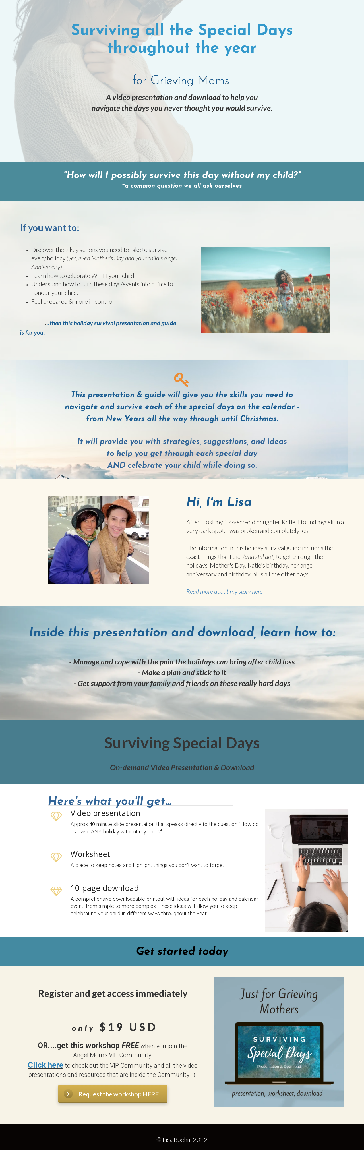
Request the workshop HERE (111, 1093)
